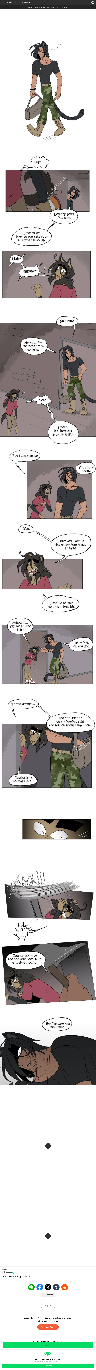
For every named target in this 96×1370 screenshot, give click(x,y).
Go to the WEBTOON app (48, 1366)
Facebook (39, 1287)
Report (48, 1306)
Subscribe (49, 1295)
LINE (31, 1287)
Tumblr (56, 1287)
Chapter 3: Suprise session (18, 2)
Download (48, 1345)
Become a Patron (48, 1327)
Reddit (64, 1287)
